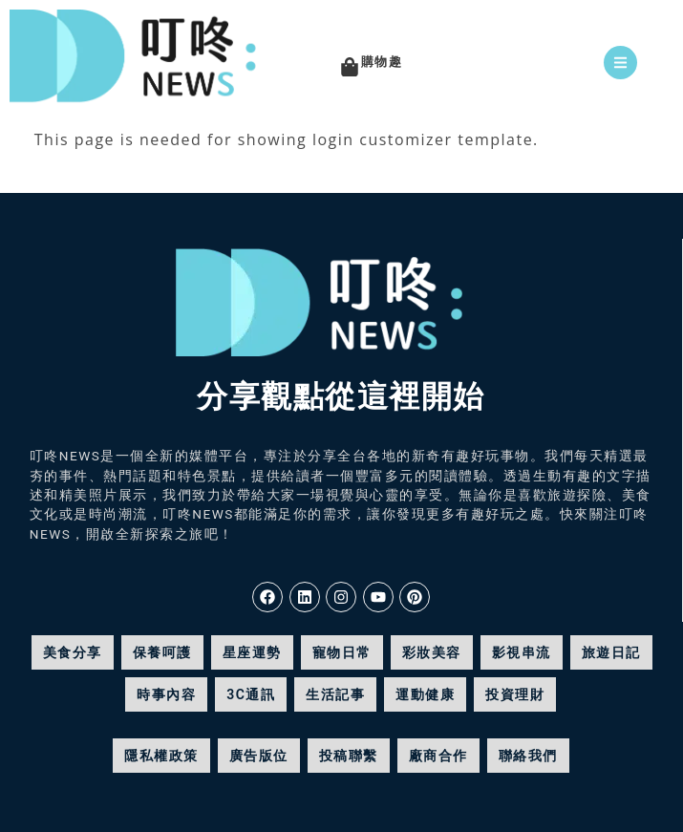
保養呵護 (162, 652)
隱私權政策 (161, 755)
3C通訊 (250, 694)
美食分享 (72, 652)
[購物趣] (349, 66)
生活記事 (335, 694)
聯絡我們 (528, 755)
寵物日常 (342, 652)
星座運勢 (252, 652)
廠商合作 (438, 755)
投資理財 (514, 694)
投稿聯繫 (348, 755)
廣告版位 (258, 755)
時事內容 (166, 694)
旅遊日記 (611, 652)
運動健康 (425, 694)
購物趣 (382, 61)
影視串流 (521, 652)
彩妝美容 (431, 652)
